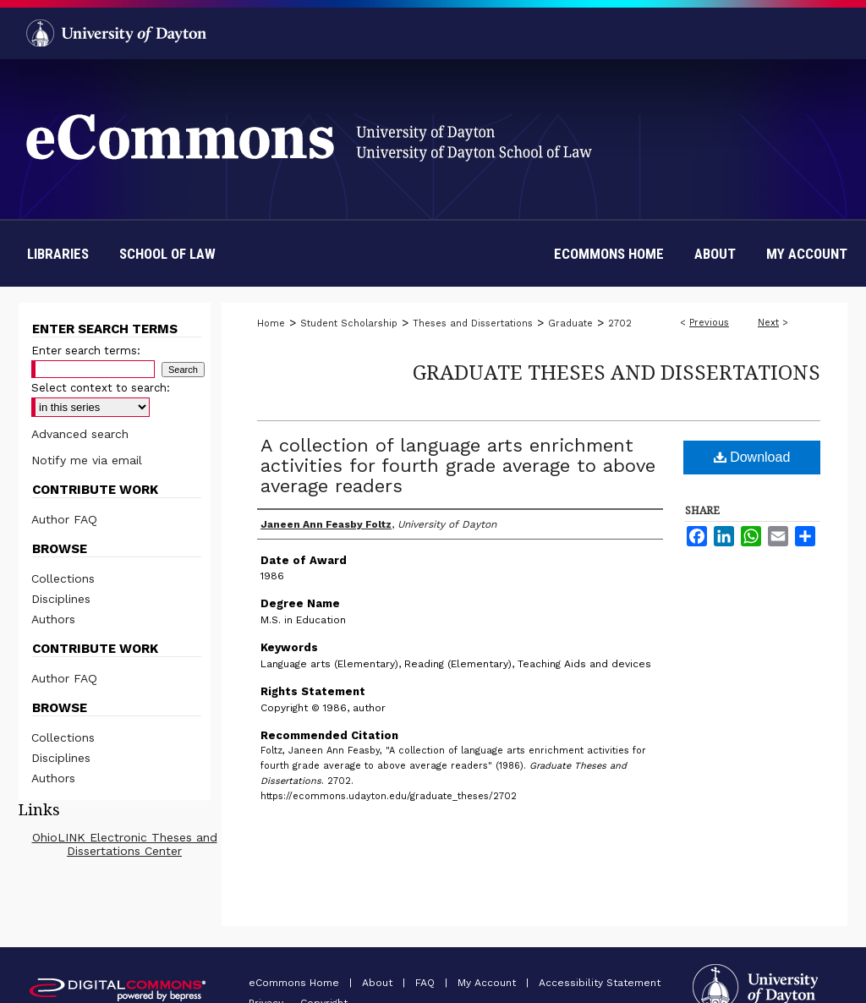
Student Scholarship (348, 323)
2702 (620, 323)
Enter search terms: (85, 350)
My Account (488, 983)
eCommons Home (296, 983)
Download (752, 457)
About (379, 983)
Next (768, 322)
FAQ (426, 983)
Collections (63, 578)
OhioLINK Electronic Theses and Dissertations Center (124, 844)
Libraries (58, 253)
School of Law (167, 253)
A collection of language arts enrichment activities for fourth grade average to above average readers (457, 465)
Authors (53, 619)
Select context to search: (100, 387)
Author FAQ (64, 519)
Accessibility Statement (599, 983)
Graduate (570, 323)
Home (271, 323)
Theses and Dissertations (473, 323)
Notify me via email (86, 460)
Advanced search (80, 434)
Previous (709, 322)
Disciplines (60, 599)
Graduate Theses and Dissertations (616, 372)
